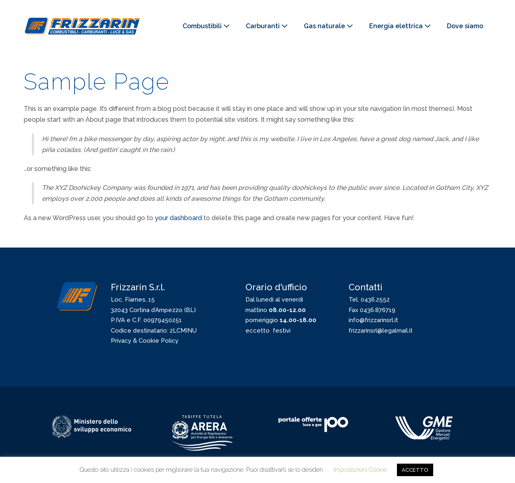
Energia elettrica (400, 26)
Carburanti (267, 26)
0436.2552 (375, 299)
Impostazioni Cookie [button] (360, 469)
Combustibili (206, 26)
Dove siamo (465, 26)
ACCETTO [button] (415, 470)
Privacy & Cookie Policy (145, 340)
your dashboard (178, 218)
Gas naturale (328, 26)
